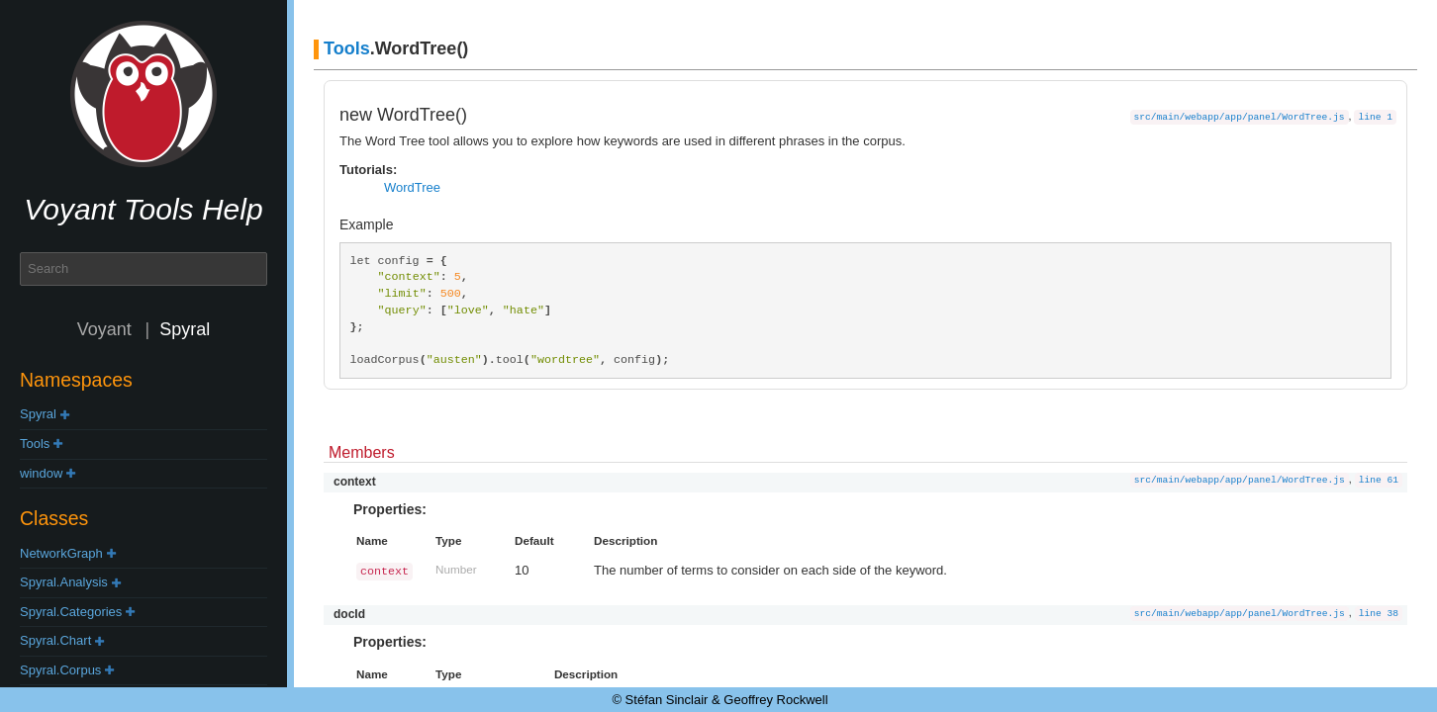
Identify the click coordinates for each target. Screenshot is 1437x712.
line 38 (1378, 613)
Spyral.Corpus (60, 670)
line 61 (1378, 480)
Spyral (38, 413)
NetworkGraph (61, 553)
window (41, 473)
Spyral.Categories (71, 611)
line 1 (1375, 117)
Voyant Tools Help (143, 209)
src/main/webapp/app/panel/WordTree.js (1239, 117)
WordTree (412, 187)
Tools (34, 443)
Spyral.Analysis (64, 582)
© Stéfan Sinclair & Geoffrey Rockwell (719, 699)
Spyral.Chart (55, 640)
